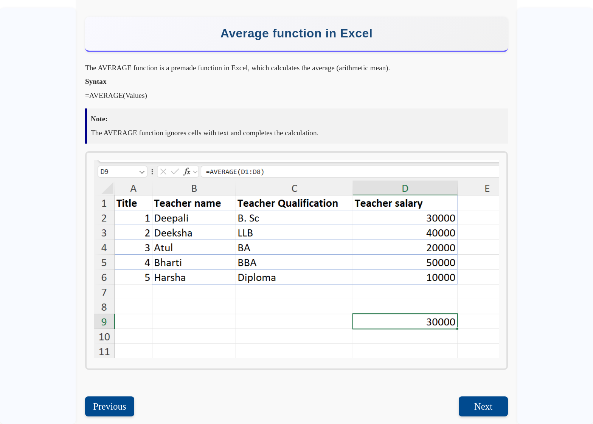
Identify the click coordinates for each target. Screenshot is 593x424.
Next (483, 406)
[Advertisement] (555, 122)
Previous (109, 406)
